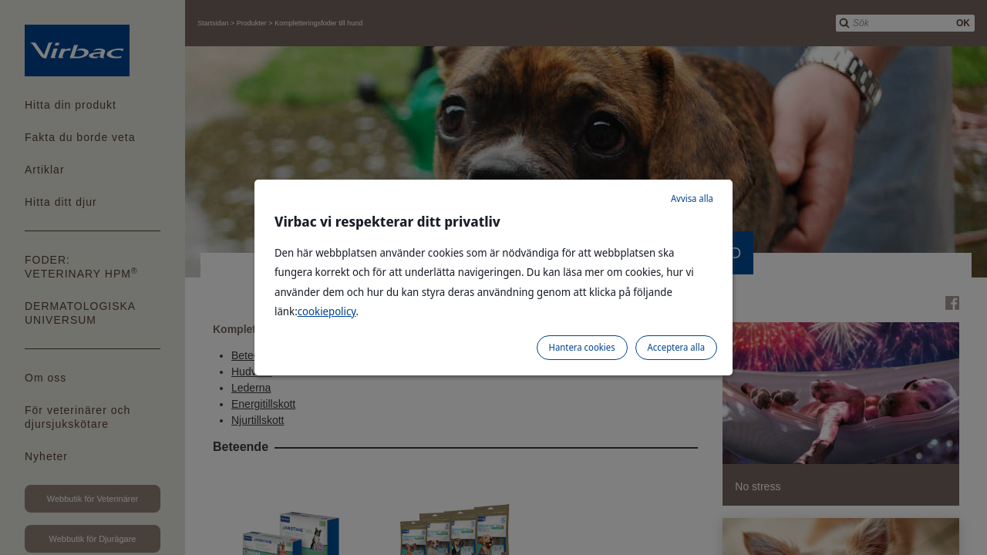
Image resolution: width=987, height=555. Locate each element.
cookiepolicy (327, 311)
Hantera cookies (582, 347)
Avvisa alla (692, 198)
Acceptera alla (676, 347)
